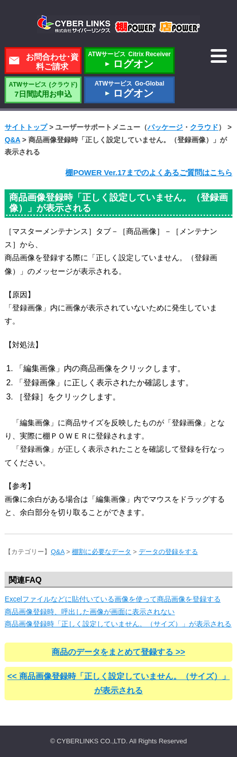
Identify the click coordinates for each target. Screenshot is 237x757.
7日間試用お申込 (43, 89)
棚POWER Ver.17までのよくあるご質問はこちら (148, 172)
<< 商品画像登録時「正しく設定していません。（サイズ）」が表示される (118, 683)
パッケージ (165, 127)
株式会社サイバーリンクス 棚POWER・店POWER (118, 24)
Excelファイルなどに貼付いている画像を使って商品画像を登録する (112, 599)
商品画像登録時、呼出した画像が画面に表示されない (90, 612)
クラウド (204, 127)
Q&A (12, 140)
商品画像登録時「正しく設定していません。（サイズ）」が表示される (118, 624)
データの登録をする (168, 551)
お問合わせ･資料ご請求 (52, 62)
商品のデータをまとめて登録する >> (118, 652)
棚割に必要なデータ (101, 551)
